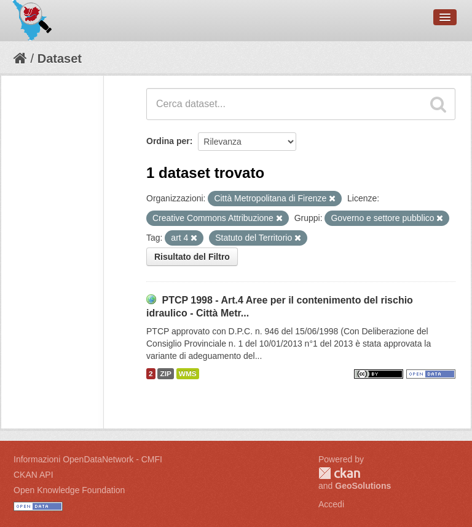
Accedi (331, 504)
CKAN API (33, 475)
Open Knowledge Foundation (69, 490)
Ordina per (168, 141)
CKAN (339, 473)
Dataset (59, 58)
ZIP (165, 373)
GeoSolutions (363, 486)
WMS (188, 373)
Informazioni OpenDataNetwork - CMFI (88, 459)
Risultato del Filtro (192, 257)
